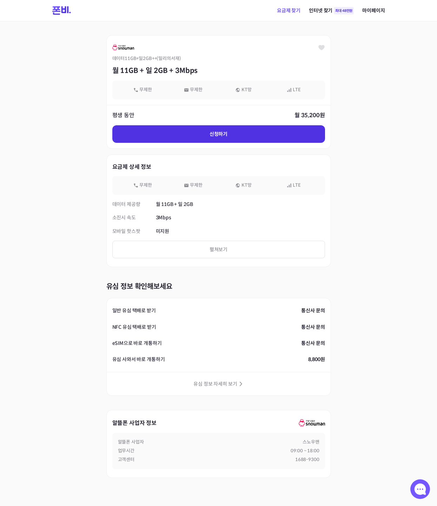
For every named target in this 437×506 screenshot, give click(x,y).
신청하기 (218, 134)
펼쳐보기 (218, 249)
